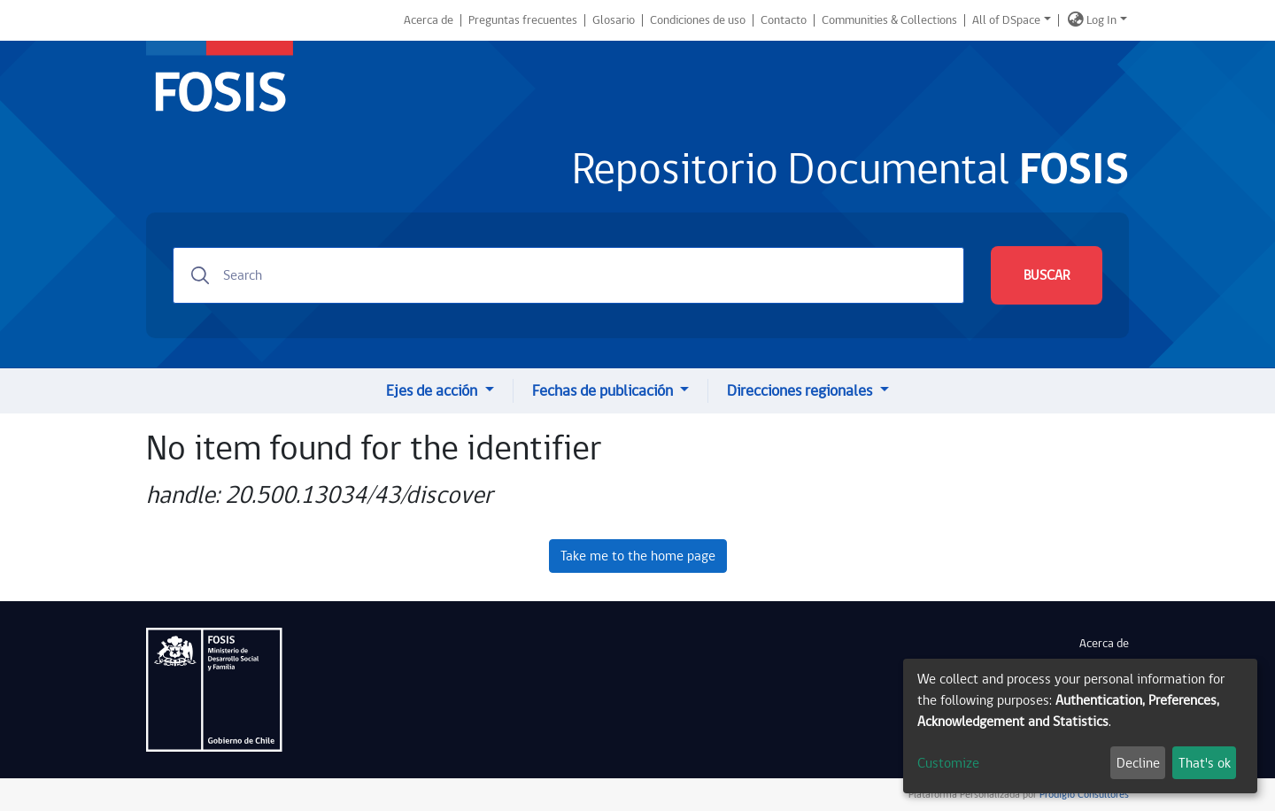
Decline (1138, 763)
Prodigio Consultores (1083, 794)
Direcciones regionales (801, 391)
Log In (1101, 20)
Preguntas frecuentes (522, 20)
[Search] (568, 275)
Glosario (613, 20)
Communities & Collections (889, 20)
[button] (1076, 20)
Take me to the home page (637, 556)
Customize (948, 763)
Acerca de (428, 20)
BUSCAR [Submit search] (1047, 275)
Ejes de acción (433, 391)
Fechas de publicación (604, 391)
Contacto (784, 20)
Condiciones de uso (698, 20)
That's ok (1204, 763)
